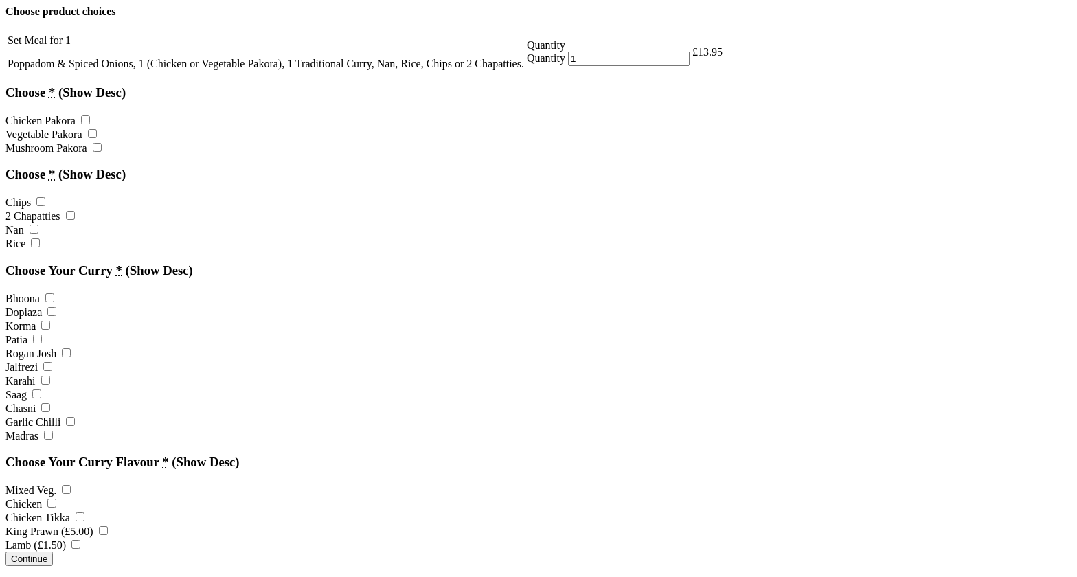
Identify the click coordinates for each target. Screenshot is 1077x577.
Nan (21, 230)
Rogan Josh (38, 353)
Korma (27, 326)
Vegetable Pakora (51, 134)
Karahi (27, 381)
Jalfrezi (28, 367)
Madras (29, 436)
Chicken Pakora (47, 120)
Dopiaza (30, 312)
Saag (23, 394)
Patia (23, 340)
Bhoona (29, 298)
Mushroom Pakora (53, 148)
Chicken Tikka (44, 517)
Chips (25, 202)
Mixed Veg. (38, 490)
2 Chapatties (40, 216)
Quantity (546, 58)
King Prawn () (56, 531)
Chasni (27, 408)
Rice (22, 243)
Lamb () (42, 545)
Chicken (30, 504)
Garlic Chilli (40, 422)
